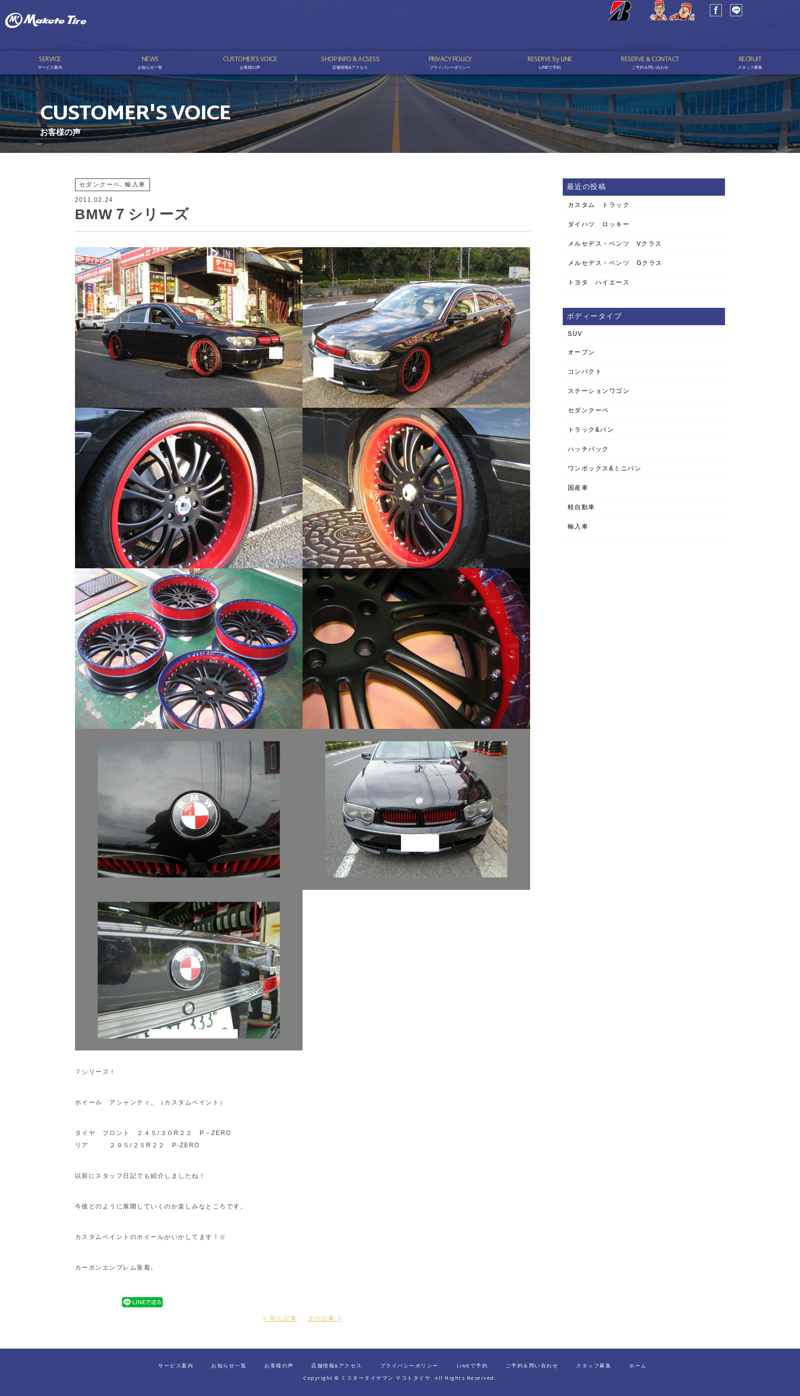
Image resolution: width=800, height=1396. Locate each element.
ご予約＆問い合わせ (532, 1366)
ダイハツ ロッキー (599, 224)
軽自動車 (581, 507)
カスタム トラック (599, 204)
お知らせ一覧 (228, 1366)
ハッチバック (588, 449)
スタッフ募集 (593, 1366)
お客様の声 (279, 1366)
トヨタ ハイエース (599, 282)
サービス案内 (175, 1366)
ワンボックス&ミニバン (605, 468)
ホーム (638, 1366)
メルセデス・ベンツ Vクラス (615, 243)
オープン (581, 352)
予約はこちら (748, 36)
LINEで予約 (472, 1366)
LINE (695, 25)
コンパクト (585, 371)
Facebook (674, 25)
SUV (575, 333)
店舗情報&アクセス (336, 1366)
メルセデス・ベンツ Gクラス (615, 263)
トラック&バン (591, 429)
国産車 (578, 487)
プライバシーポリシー (409, 1366)
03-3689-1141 (757, 22)
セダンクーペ (588, 410)
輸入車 (578, 526)
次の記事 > (325, 1318)
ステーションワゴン (599, 390)
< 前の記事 (280, 1318)
